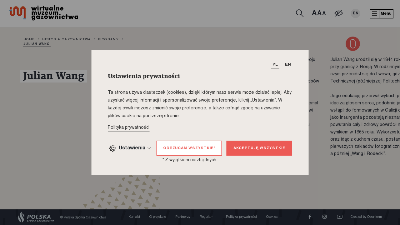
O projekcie (157, 217)
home (29, 39)
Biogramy (108, 39)
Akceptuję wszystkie (259, 148)
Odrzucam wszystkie (189, 148)
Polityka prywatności (241, 217)
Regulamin (208, 217)
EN (355, 13)
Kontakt (134, 217)
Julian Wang (36, 44)
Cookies (272, 217)
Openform (374, 217)
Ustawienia (130, 148)
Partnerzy (182, 217)
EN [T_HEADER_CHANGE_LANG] (288, 64)
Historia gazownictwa (66, 39)
